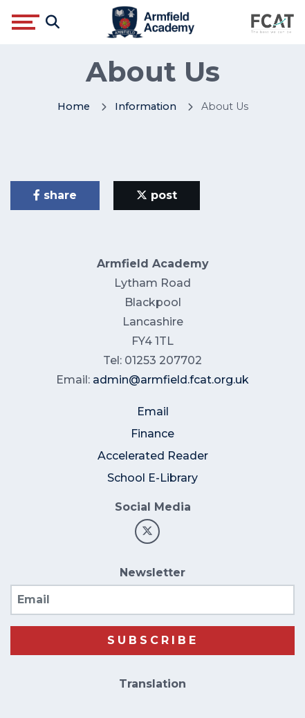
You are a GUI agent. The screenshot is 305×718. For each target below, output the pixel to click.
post (156, 195)
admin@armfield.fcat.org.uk (171, 379)
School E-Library (152, 477)
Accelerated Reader (153, 455)
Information (145, 106)
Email (153, 411)
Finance (152, 433)
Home (73, 106)
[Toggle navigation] (25, 22)
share (55, 195)
